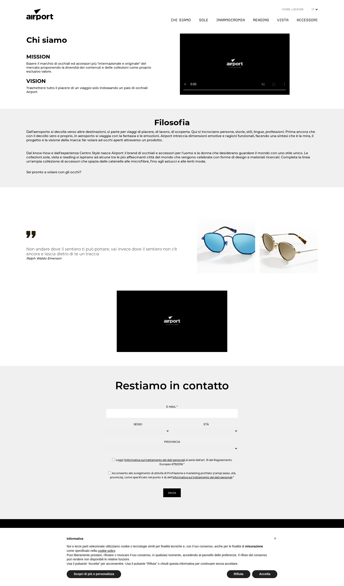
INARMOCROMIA (230, 20)
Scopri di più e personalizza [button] (94, 574)
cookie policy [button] (106, 550)
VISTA (282, 20)
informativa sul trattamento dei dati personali (202, 477)
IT (315, 9)
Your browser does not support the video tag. (235, 64)
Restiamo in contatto (172, 385)
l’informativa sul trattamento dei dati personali (154, 460)
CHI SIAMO (181, 20)
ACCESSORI (307, 20)
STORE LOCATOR (292, 9)
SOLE (203, 20)
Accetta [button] (264, 574)
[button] (275, 538)
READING (261, 20)
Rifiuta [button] (239, 574)
